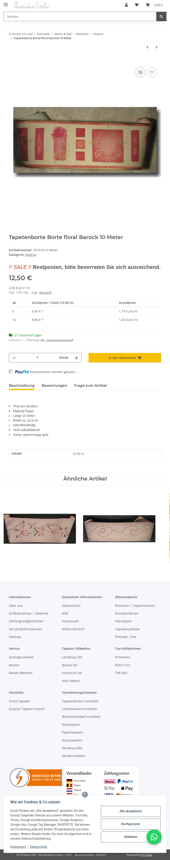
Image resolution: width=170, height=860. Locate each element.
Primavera (122, 657)
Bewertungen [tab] (54, 385)
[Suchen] (80, 16)
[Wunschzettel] (136, 4)
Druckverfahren (126, 613)
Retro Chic (122, 665)
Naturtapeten (72, 740)
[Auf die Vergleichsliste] (140, 72)
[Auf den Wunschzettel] (152, 72)
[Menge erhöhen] (76, 357)
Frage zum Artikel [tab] (90, 385)
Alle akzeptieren (130, 811)
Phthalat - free (125, 637)
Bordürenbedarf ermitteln (81, 716)
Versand (45, 292)
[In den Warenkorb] (12, 61)
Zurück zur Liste (22, 34)
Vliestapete (123, 621)
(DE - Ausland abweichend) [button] (56, 340)
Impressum (18, 847)
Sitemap (15, 637)
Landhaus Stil (72, 657)
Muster (14, 665)
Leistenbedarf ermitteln (79, 709)
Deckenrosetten (73, 756)
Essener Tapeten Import (26, 709)
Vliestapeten (71, 724)
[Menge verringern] (14, 357)
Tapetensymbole (127, 629)
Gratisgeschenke (21, 657)
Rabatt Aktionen (21, 673)
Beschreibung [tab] (22, 385)
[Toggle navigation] (6, 3)
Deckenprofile (72, 748)
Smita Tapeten (19, 701)
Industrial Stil (72, 673)
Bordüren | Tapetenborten (135, 605)
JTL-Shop (147, 855)
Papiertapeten (72, 732)
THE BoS (121, 673)
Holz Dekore (71, 681)
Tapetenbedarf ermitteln (80, 701)
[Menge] (37, 357)
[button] (126, 4)
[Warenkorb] (154, 4)
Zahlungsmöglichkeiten (26, 621)
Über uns (16, 605)
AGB (65, 613)
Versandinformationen (25, 629)
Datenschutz (39, 847)
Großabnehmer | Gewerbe (28, 613)
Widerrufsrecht (73, 629)
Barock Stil (69, 665)
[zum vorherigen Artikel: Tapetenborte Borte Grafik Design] (147, 47)
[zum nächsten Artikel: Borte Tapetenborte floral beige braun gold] (156, 47)
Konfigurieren (130, 824)
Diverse (30, 255)
